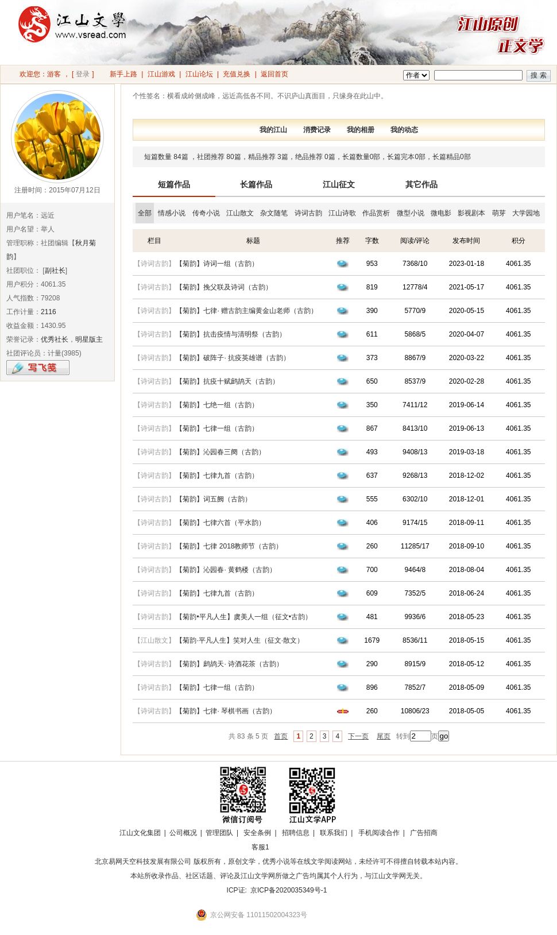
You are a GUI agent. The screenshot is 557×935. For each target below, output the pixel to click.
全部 (145, 213)
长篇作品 (256, 184)
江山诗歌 (342, 213)
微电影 (441, 213)
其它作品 (421, 184)
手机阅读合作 (379, 833)
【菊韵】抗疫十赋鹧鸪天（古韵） (227, 381)
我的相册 (360, 130)
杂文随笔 (274, 213)
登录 (83, 74)
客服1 (260, 847)
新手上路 (123, 74)
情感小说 (171, 213)
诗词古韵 (308, 213)
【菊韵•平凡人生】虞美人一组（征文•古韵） (243, 617)
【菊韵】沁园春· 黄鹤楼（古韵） (226, 570)
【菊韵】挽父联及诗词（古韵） (224, 287)
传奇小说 (206, 213)
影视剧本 (471, 213)
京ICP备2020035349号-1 (288, 890)
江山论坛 (199, 74)
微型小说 (410, 213)
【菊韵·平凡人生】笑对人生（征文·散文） (240, 640)
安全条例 (257, 833)
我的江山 (273, 130)
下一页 (358, 736)
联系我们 (333, 833)
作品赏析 (376, 213)
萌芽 (499, 213)
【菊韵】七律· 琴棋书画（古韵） (226, 711)
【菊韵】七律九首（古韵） (217, 476)
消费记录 (317, 130)
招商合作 (291, 847)
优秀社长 (54, 339)
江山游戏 (161, 74)
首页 (281, 736)
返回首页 (274, 74)
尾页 (383, 736)
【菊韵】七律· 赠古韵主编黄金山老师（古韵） (247, 311)
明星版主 (89, 339)
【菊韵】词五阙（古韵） (214, 499)
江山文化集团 (140, 833)
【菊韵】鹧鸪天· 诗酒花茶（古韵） (229, 664)
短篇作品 (174, 184)
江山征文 (339, 184)
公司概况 (183, 833)
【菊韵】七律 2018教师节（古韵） (229, 546)
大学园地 (526, 213)
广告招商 (424, 833)
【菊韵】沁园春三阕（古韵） (220, 452)
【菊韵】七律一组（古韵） (217, 428)
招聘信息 (296, 833)
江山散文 (240, 213)
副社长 (55, 270)
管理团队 (219, 833)
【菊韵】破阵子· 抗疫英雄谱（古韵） (233, 358)
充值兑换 (236, 74)
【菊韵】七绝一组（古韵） (217, 405)
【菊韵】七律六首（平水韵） (220, 523)
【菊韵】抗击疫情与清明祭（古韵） (231, 334)
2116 (48, 312)
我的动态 (404, 130)
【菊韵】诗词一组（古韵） (217, 264)
